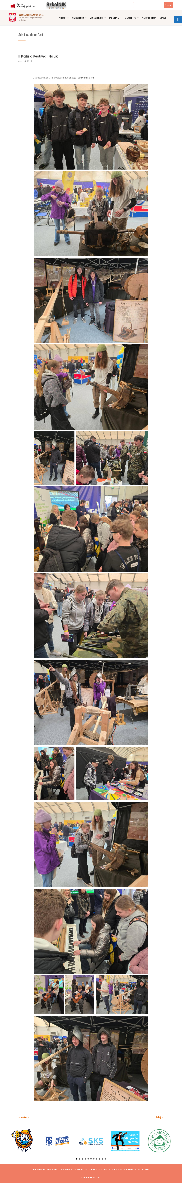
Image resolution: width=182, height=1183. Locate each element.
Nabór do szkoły (149, 18)
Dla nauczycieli (96, 18)
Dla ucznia (114, 18)
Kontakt (162, 18)
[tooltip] (178, 19)
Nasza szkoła (78, 18)
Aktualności (64, 18)
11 (105, 1159)
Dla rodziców (130, 18)
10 (102, 1159)
